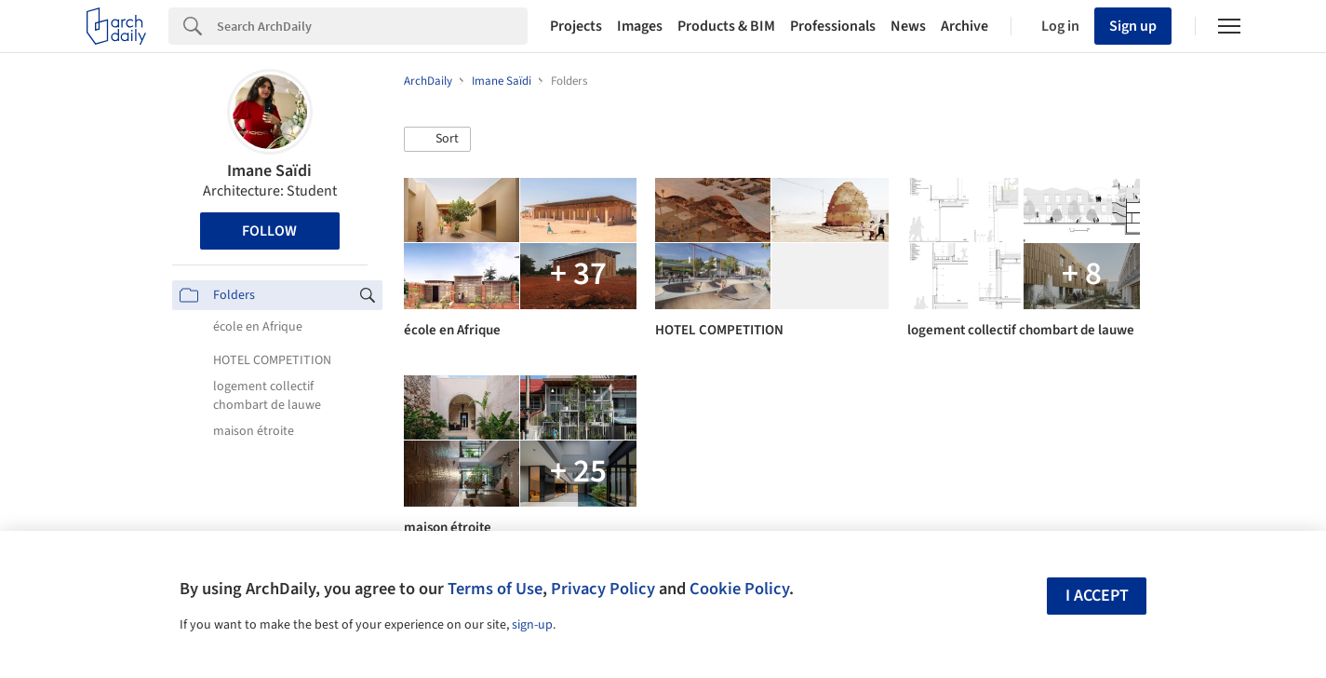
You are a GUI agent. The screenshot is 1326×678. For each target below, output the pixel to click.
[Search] (372, 26)
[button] (437, 140)
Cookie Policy (739, 588)
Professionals (833, 26)
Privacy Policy (603, 588)
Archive (964, 26)
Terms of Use (495, 588)
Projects (576, 26)
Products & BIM (726, 26)
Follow (269, 231)
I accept (1097, 595)
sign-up (532, 625)
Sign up (1133, 26)
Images (640, 26)
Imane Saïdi (269, 171)
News (908, 26)
